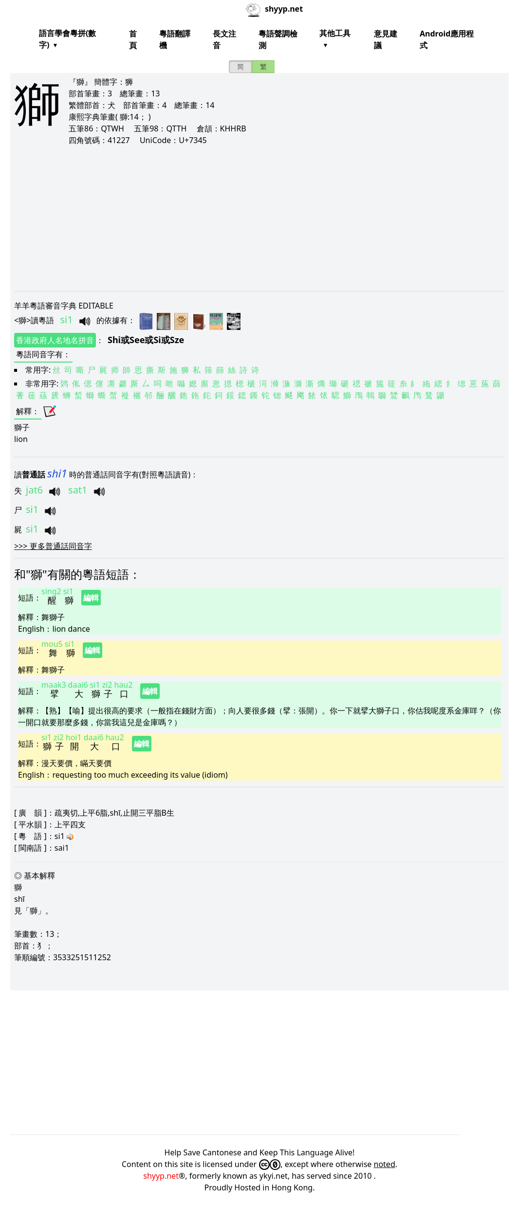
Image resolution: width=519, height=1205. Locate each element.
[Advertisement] (259, 218)
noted (384, 1164)
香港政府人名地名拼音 (55, 340)
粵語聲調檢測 (278, 39)
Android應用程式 (447, 39)
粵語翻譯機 (174, 39)
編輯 (91, 597)
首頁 (133, 39)
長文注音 (224, 39)
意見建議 (385, 39)
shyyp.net (161, 1175)
